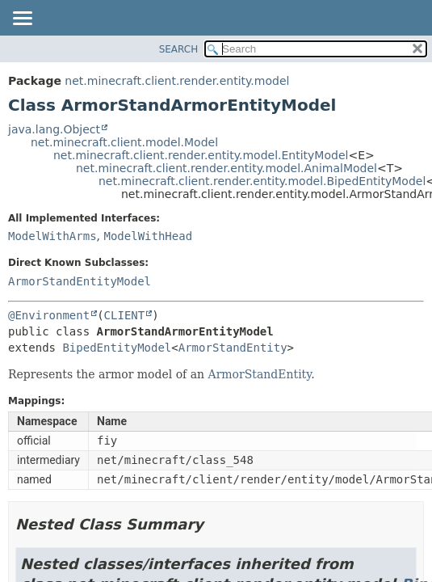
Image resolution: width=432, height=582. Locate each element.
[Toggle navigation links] (22, 19)
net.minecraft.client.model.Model (124, 142)
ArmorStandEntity (232, 347)
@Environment (49, 315)
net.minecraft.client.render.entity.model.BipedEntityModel (262, 181)
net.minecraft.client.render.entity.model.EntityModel (200, 155)
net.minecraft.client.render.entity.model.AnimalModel (226, 168)
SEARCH (179, 49)
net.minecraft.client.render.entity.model (177, 80)
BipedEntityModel (116, 347)
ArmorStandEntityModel (79, 281)
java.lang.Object (54, 129)
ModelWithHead (147, 236)
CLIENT (124, 315)
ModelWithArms (52, 236)
